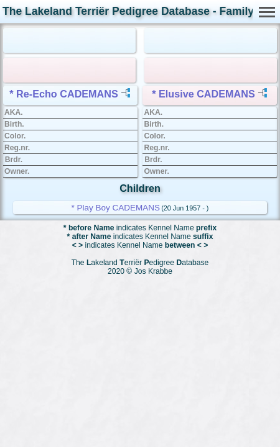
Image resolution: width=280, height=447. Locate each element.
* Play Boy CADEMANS (116, 207)
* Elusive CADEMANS (203, 93)
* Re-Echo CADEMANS (63, 93)
